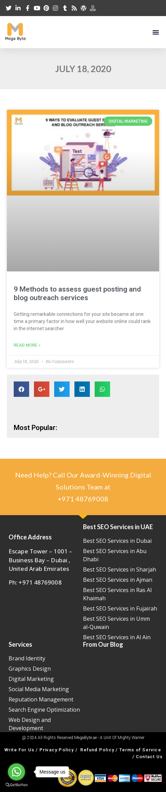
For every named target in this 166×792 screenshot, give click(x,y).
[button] (156, 32)
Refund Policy (97, 749)
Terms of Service (140, 749)
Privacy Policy (56, 749)
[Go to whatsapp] (16, 771)
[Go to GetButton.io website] (16, 785)
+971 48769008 (83, 499)
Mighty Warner (131, 737)
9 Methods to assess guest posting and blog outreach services (77, 293)
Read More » (27, 345)
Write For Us (19, 749)
